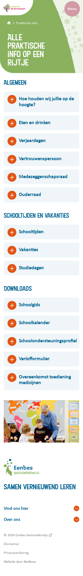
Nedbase (30, 561)
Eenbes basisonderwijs (31, 535)
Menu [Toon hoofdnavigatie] (72, 9)
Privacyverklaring (16, 553)
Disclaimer (11, 544)
